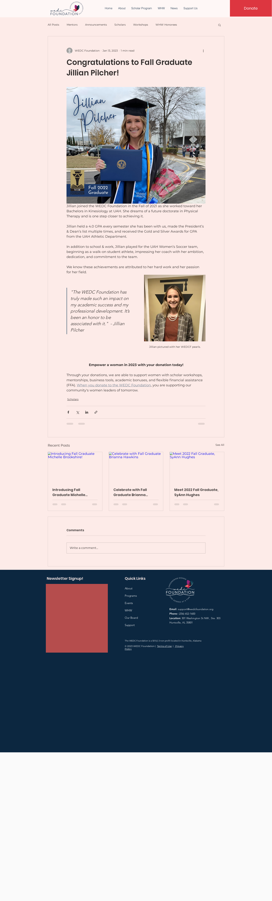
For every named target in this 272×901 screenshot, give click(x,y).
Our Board (131, 617)
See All (219, 445)
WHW (128, 610)
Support (130, 625)
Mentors (72, 24)
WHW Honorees (166, 24)
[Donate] (251, 8)
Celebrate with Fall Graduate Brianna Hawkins (130, 492)
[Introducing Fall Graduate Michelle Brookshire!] (75, 467)
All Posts (53, 24)
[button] (219, 24)
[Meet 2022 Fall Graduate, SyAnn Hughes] (197, 467)
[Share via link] (96, 412)
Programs (131, 595)
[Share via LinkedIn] (86, 412)
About (128, 588)
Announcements (96, 24)
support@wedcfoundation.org (195, 609)
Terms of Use (164, 646)
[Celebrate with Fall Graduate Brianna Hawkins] (136, 467)
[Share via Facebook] (68, 412)
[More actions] (203, 50)
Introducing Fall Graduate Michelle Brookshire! (68, 492)
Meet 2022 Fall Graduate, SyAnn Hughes (196, 492)
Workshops (140, 24)
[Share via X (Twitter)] (77, 412)
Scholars (120, 24)
